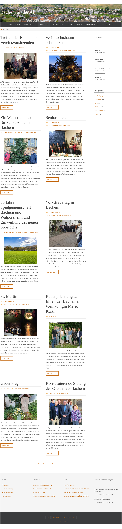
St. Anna (12, 135)
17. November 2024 (9, 235)
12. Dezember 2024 (55, 48)
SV (15, 238)
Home (48, 523)
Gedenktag (9, 388)
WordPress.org (6, 501)
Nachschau (98, 99)
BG (8, 135)
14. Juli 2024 (7, 394)
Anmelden (5, 490)
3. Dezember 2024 (9, 132)
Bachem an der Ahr (18, 12)
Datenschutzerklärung (69, 523)
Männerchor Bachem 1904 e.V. (74, 498)
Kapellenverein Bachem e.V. (42, 494)
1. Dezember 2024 (54, 122)
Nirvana (61, 527)
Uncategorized (99, 110)
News (96, 103)
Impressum (56, 523)
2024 (50, 50)
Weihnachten (73, 50)
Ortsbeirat (10, 238)
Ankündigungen (100, 96)
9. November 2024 (9, 307)
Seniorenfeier (57, 117)
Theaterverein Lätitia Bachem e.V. (44, 501)
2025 (18, 48)
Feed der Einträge (7, 494)
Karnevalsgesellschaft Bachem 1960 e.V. (77, 494)
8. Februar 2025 (8, 48)
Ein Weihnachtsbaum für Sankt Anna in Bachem (17, 122)
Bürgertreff (55, 50)
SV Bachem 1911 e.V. (40, 498)
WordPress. (67, 527)
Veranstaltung (64, 50)
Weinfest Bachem (69, 490)
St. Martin (8, 301)
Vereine (23, 48)
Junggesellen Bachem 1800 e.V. (43, 490)
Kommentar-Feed (7, 498)
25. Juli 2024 (52, 322)
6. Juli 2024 (52, 399)
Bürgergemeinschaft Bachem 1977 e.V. (76, 501)
